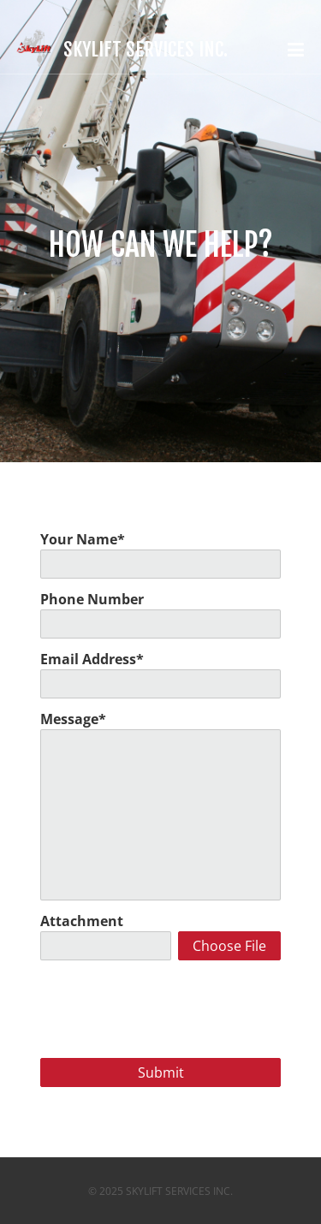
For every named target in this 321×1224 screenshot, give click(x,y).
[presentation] (161, 1005)
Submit (161, 1072)
